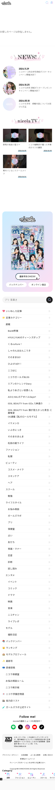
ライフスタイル (14, 502)
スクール (43, 776)
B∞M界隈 (13, 331)
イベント (12, 582)
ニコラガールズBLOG (18, 377)
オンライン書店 (38, 285)
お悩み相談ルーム (15, 681)
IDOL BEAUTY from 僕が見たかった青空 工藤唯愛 (30, 411)
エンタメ (10, 575)
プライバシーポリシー (10, 755)
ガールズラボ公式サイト (16, 707)
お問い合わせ (48, 755)
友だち (11, 542)
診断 (10, 562)
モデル (9, 628)
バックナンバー (16, 285)
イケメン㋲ (13, 423)
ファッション (20, 776)
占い (10, 535)
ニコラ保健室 (12, 674)
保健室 (11, 529)
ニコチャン (13, 615)
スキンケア (13, 476)
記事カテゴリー (12, 317)
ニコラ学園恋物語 (13, 694)
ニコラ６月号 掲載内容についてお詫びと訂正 (27, 103)
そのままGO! (14, 357)
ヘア (10, 482)
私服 (10, 456)
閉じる (1, 779)
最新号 (7, 661)
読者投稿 (8, 667)
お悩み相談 (13, 509)
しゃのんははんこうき (19, 350)
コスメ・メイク (16, 469)
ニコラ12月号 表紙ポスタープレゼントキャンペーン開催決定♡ (27, 87)
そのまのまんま (16, 436)
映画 (10, 601)
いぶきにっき (15, 430)
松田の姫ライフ (16, 443)
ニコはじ (12, 370)
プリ (10, 522)
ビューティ (32, 776)
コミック (12, 588)
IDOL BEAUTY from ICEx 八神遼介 (25, 403)
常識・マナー (15, 549)
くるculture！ (15, 344)
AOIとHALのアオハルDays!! (22, 397)
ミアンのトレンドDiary (19, 383)
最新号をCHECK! (27, 276)
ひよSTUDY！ (15, 364)
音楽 (10, 608)
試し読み (12, 568)
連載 (8, 776)
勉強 (10, 496)
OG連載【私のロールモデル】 (23, 416)
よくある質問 (35, 755)
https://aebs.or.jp (20, 746)
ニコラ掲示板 (12, 687)
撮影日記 (12, 634)
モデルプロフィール (14, 654)
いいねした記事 (12, 311)
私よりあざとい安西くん (20, 390)
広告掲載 (24, 755)
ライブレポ (13, 621)
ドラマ (11, 595)
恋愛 (10, 555)
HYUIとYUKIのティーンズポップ (24, 337)
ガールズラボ (15, 516)
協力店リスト (11, 700)
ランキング (9, 648)
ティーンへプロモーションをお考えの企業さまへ (27, 763)
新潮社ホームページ (27, 759)
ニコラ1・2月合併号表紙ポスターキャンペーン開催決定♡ (27, 71)
